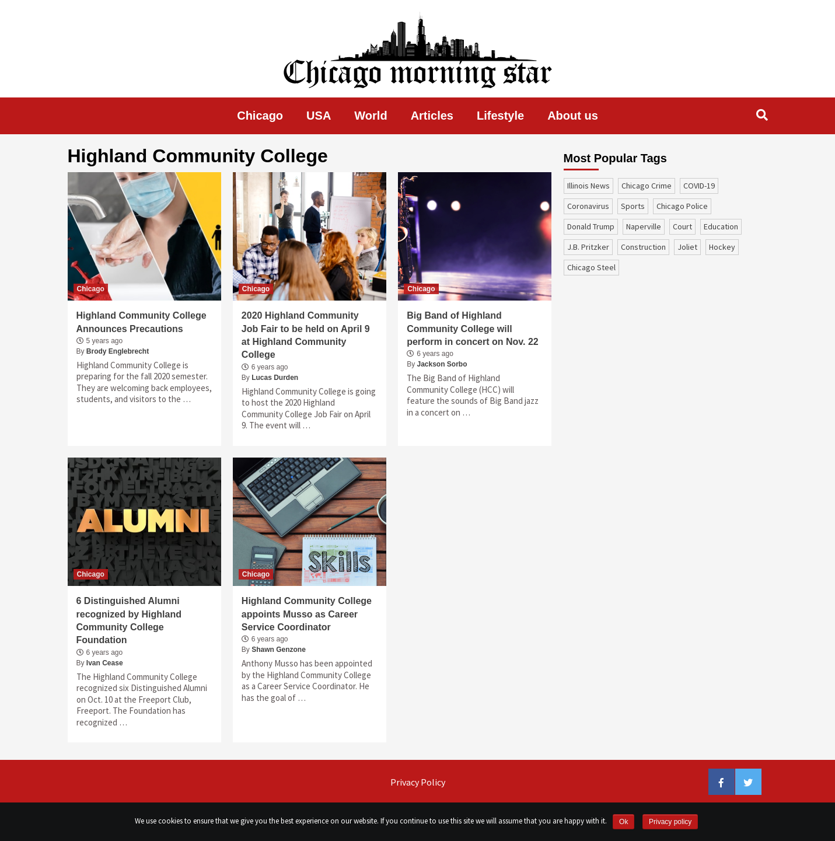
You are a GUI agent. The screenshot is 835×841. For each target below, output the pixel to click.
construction (643, 247)
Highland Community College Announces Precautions (141, 321)
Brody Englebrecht (117, 351)
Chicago (260, 115)
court (682, 226)
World (370, 115)
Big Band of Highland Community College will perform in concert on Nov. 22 (473, 328)
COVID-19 (699, 185)
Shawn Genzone (278, 649)
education (721, 226)
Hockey (722, 247)
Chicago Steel (591, 267)
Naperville (643, 226)
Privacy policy (670, 822)
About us (572, 115)
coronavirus (588, 206)
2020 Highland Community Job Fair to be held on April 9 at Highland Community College (306, 335)
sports (633, 206)
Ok (623, 822)
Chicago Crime (646, 185)
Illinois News (588, 185)
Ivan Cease (104, 663)
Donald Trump (590, 226)
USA (318, 115)
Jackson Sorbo (442, 364)
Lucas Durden (274, 378)
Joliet (687, 247)
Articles (432, 115)
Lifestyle (500, 115)
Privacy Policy (417, 782)
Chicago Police (682, 206)
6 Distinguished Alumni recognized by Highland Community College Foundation (128, 620)
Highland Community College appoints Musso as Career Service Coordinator (307, 614)
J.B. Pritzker (588, 247)
